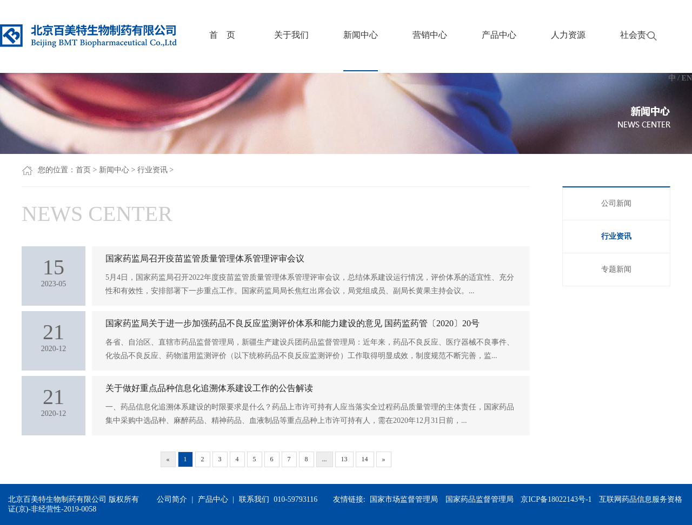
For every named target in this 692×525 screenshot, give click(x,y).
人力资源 (568, 34)
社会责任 (637, 34)
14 (365, 459)
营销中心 (429, 34)
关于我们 (291, 34)
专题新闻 (616, 269)
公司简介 (172, 499)
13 (344, 459)
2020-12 (53, 336)
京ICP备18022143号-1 (556, 499)
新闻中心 (360, 34)
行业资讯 (152, 170)
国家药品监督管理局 (479, 499)
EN (687, 78)
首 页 (222, 34)
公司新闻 (616, 203)
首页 (83, 170)
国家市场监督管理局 (404, 499)
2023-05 (53, 271)
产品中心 (499, 34)
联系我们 (254, 499)
